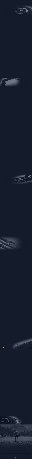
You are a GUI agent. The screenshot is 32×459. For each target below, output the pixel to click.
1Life (2, 2)
